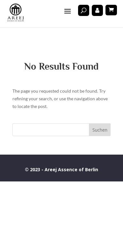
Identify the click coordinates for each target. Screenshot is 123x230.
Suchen (99, 130)
